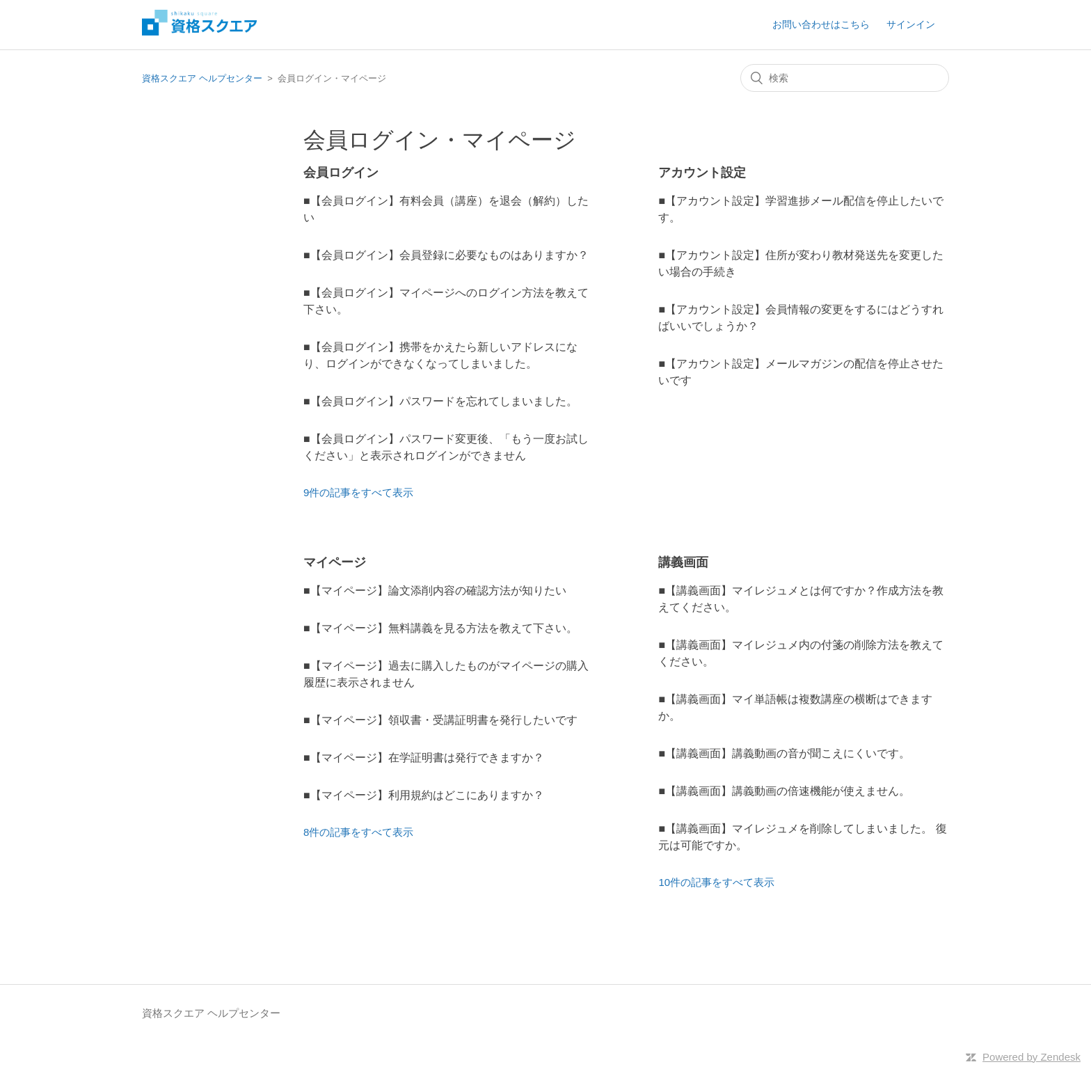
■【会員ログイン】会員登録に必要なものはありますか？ (446, 255)
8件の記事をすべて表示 (358, 832)
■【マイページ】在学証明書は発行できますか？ (423, 757)
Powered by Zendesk (1031, 1057)
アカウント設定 (702, 173)
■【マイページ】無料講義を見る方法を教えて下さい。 (440, 628)
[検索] (844, 78)
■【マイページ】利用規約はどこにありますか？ (423, 795)
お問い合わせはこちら (821, 24)
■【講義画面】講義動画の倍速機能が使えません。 (784, 791)
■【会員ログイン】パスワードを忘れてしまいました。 (440, 401)
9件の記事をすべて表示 (358, 492)
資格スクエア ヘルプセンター (202, 78)
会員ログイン (341, 173)
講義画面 (683, 562)
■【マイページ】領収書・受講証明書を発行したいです (440, 720)
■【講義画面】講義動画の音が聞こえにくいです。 (784, 753)
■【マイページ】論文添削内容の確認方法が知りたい (434, 590)
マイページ (334, 562)
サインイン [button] (910, 24)
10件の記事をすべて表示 (716, 882)
